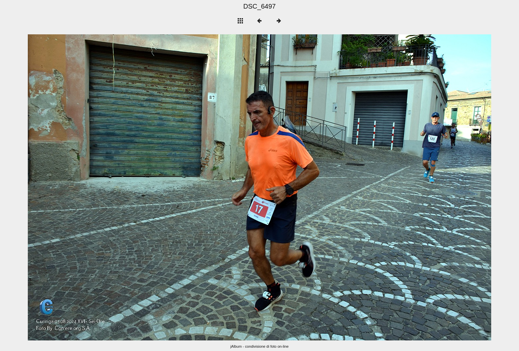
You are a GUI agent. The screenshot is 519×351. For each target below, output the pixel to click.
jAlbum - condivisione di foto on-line (259, 346)
